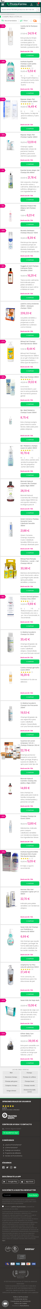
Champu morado (29, 1085)
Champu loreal (29, 1081)
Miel (11, 1073)
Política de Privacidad (20, 1297)
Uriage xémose (11, 1091)
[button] (31, 5)
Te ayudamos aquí (10, 1133)
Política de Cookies (20, 1303)
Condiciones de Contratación (20, 1301)
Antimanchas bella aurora (29, 1091)
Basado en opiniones (10, 1110)
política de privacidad (19, 1207)
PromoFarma (24, 1306)
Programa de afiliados (12, 1153)
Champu (29, 1073)
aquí (3, 1240)
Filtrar (24, 20)
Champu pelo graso (11, 1081)
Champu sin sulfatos (29, 1077)
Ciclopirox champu (11, 1085)
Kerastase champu (11, 1077)
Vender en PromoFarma (12, 1156)
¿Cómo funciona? (10, 1148)
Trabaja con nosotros (11, 1150)
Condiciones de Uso (20, 1299)
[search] (38, 9)
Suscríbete (33, 1195)
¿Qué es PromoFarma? (12, 1145)
